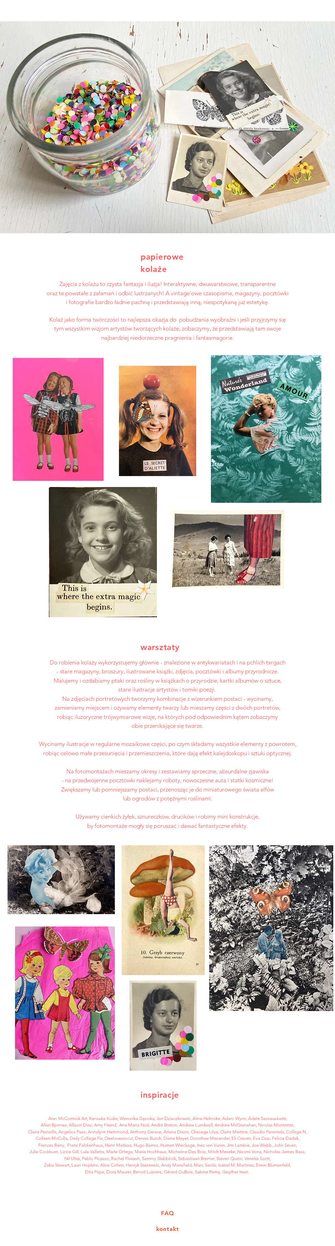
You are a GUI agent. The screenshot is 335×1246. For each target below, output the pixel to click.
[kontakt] (167, 1229)
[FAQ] (167, 1213)
